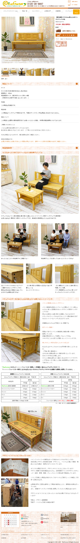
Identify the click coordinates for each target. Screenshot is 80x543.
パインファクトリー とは (10, 11)
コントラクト (36, 11)
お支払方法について (26, 534)
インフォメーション (71, 11)
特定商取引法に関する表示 (68, 538)
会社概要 (23, 538)
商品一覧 (25, 11)
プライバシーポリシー (47, 538)
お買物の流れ (5, 534)
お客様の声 (48, 11)
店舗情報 (59, 11)
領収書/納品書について (67, 534)
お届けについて (45, 534)
